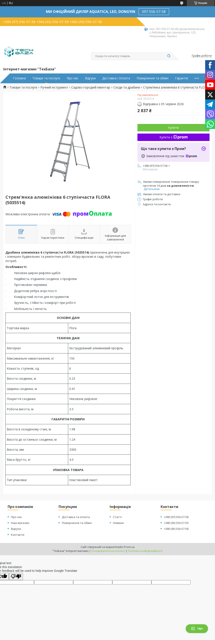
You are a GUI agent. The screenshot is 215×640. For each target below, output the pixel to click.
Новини (118, 523)
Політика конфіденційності (145, 551)
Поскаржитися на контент (108, 551)
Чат (197, 629)
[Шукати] (168, 56)
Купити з (174, 137)
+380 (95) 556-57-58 (176, 529)
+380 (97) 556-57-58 (176, 517)
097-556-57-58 (154, 11)
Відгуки (90, 78)
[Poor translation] (16, 576)
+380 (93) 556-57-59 (176, 523)
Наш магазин (20, 523)
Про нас (72, 78)
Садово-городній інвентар (90, 87)
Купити (173, 127)
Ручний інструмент (54, 87)
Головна (19, 78)
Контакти (17, 535)
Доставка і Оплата (116, 78)
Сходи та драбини (126, 87)
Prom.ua (129, 547)
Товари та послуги (46, 78)
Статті (117, 517)
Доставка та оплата (76, 517)
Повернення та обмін (152, 78)
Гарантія (181, 78)
